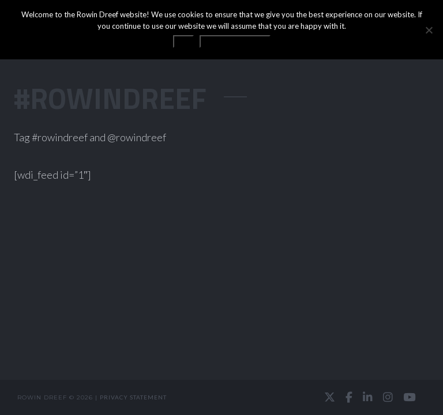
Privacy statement (133, 397)
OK (183, 41)
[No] (428, 30)
